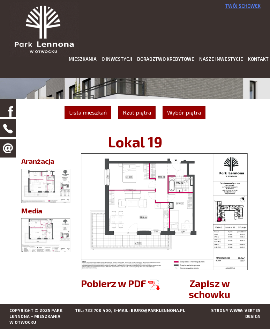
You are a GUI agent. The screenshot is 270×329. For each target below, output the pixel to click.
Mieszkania (83, 59)
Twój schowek (243, 6)
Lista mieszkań (88, 112)
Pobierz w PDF (120, 283)
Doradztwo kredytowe (165, 59)
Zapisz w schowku (209, 288)
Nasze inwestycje (221, 59)
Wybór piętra (184, 112)
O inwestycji (117, 59)
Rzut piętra (137, 112)
